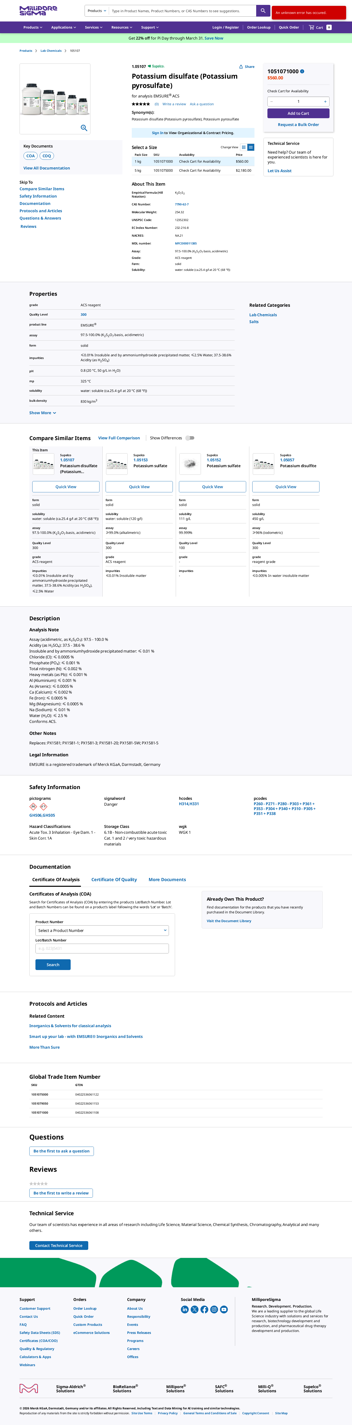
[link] (263, 314)
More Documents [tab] (167, 879)
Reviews (28, 226)
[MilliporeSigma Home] (38, 11)
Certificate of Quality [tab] (114, 879)
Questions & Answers (40, 218)
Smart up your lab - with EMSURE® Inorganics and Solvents (86, 1035)
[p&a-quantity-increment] (325, 102)
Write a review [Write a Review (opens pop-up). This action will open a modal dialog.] (174, 104)
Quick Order (289, 27)
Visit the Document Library (229, 920)
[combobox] (177, 11)
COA (30, 155)
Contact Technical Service (58, 1244)
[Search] (263, 11)
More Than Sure (44, 1046)
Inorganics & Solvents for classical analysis (70, 1025)
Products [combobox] (95, 10)
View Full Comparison (119, 437)
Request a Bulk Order (298, 124)
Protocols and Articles (41, 210)
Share (246, 66)
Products (26, 51)
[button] (225, 27)
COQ (47, 155)
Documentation (35, 203)
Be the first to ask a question (61, 1150)
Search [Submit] (53, 964)
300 (84, 314)
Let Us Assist (280, 170)
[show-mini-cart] (320, 27)
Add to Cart (298, 113)
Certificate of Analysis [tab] (56, 879)
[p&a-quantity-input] (298, 101)
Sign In (158, 132)
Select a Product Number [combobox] (61, 930)
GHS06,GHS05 (42, 815)
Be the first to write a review (63, 1193)
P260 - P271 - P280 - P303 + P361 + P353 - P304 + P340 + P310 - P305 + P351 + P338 (285, 808)
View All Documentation (46, 168)
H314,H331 (189, 803)
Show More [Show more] (42, 412)
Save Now (214, 38)
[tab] (30, 50)
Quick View (65, 486)
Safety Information (38, 196)
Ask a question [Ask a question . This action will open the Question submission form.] (202, 104)
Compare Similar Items (42, 188)
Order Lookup (258, 27)
